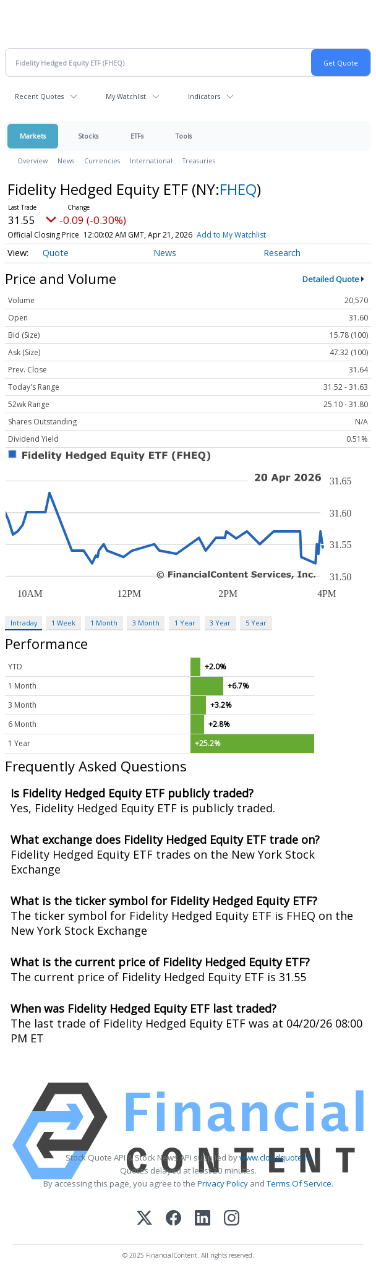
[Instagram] (231, 1219)
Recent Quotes (39, 96)
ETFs (136, 135)
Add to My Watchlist (231, 235)
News (66, 160)
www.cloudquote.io (275, 1157)
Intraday (24, 622)
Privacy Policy (222, 1183)
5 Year (256, 622)
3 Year (220, 622)
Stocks (88, 135)
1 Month (104, 622)
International (151, 160)
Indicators (204, 96)
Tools (184, 135)
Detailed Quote (330, 279)
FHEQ (238, 189)
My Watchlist (126, 96)
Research (282, 253)
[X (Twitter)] (144, 1219)
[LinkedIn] (202, 1219)
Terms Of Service (299, 1183)
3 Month (146, 622)
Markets (33, 135)
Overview (32, 160)
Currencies (102, 160)
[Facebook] (173, 1219)
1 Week (63, 622)
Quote (56, 253)
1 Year (184, 622)
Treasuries (198, 160)
